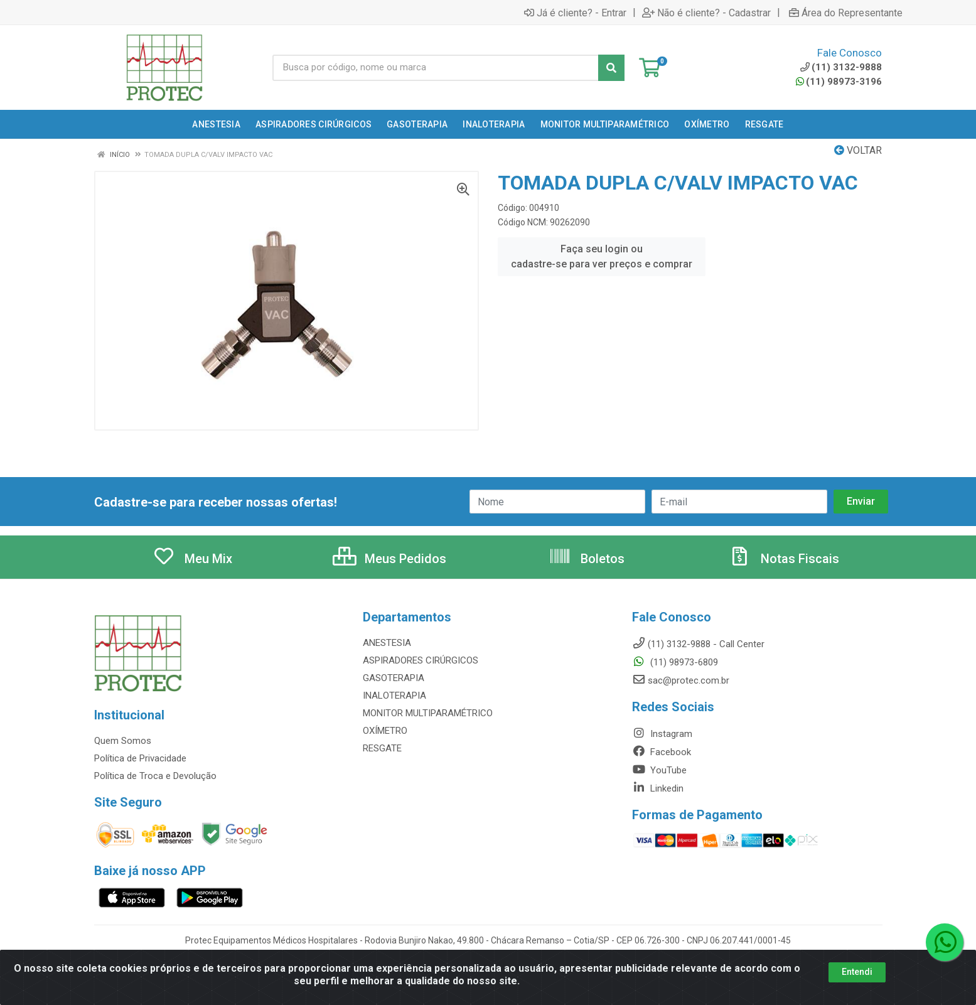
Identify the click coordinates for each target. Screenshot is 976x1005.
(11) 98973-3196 (839, 81)
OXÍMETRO (385, 730)
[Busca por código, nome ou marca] (435, 68)
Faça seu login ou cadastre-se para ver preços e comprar (601, 256)
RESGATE (382, 748)
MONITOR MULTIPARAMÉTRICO (428, 713)
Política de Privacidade (140, 758)
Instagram (662, 733)
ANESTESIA (387, 642)
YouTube (659, 770)
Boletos (587, 558)
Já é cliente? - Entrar (575, 13)
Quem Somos (122, 740)
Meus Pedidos (389, 558)
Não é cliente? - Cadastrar (706, 13)
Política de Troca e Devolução (155, 776)
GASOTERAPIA (393, 678)
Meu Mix (192, 558)
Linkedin (658, 788)
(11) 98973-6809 (675, 662)
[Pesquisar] (611, 68)
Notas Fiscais (784, 558)
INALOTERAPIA (394, 695)
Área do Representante (846, 13)
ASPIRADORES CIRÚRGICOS (420, 660)
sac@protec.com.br (680, 680)
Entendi (857, 972)
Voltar (858, 150)
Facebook (661, 752)
